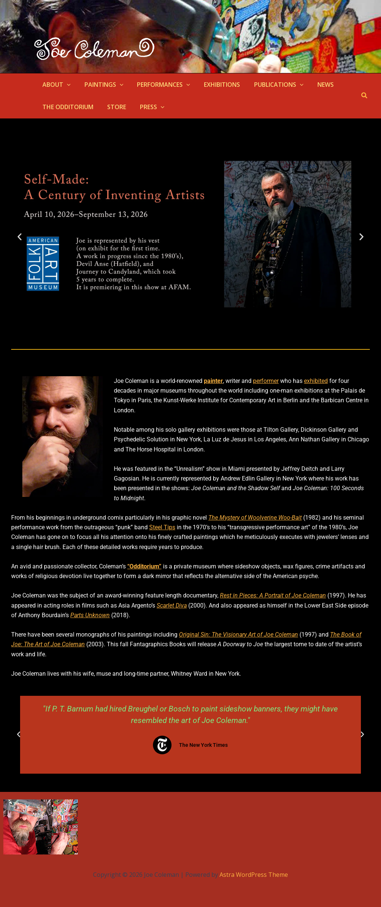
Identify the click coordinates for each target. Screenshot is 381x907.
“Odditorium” (144, 566)
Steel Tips (162, 527)
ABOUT (55, 84)
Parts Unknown (90, 615)
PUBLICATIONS (270, 84)
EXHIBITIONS (215, 84)
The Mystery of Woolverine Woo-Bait (255, 517)
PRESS (147, 107)
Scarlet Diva (172, 605)
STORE (113, 107)
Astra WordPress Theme (254, 874)
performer (266, 380)
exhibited (316, 380)
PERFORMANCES (158, 84)
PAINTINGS (101, 84)
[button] (66, 84)
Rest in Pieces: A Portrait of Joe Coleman (273, 595)
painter (213, 380)
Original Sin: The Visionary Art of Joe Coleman (238, 634)
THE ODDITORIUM (66, 107)
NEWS (314, 84)
